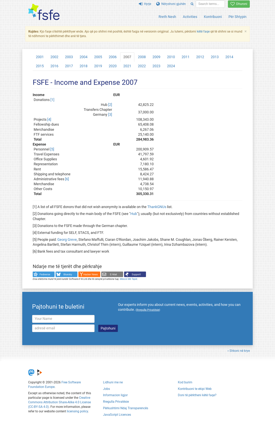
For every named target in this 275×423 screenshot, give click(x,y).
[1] (52, 100)
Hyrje (145, 4)
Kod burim (185, 382)
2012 (200, 57)
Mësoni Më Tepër (128, 279)
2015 (40, 66)
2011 (186, 57)
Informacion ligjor (115, 395)
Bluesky (67, 274)
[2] (110, 105)
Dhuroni (238, 4)
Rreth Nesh (167, 17)
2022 (142, 66)
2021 (127, 66)
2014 (229, 57)
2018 (83, 66)
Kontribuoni (213, 17)
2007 (127, 57)
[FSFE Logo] (43, 12)
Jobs (106, 389)
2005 (98, 57)
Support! (136, 274)
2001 (40, 57)
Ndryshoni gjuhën (171, 4)
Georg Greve (67, 240)
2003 (69, 57)
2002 (54, 57)
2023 (156, 66)
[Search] (192, 4)
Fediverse (45, 274)
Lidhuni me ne (113, 382)
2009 (156, 57)
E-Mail (113, 274)
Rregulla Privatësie (116, 401)
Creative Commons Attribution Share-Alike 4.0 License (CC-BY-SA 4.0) (59, 402)
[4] (49, 119)
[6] (67, 179)
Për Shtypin (237, 17)
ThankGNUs (156, 207)
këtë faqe (203, 31)
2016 (54, 66)
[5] (52, 149)
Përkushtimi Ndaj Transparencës (125, 408)
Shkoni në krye (239, 351)
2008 (142, 57)
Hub (133, 214)
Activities (190, 17)
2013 (215, 57)
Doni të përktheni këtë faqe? (197, 395)
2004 (83, 57)
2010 (171, 57)
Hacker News (90, 274)
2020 (113, 66)
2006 (113, 57)
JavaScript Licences (117, 414)
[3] (110, 115)
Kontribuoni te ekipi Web (195, 389)
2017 (69, 66)
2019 (98, 66)
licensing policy (77, 411)
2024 (171, 66)
